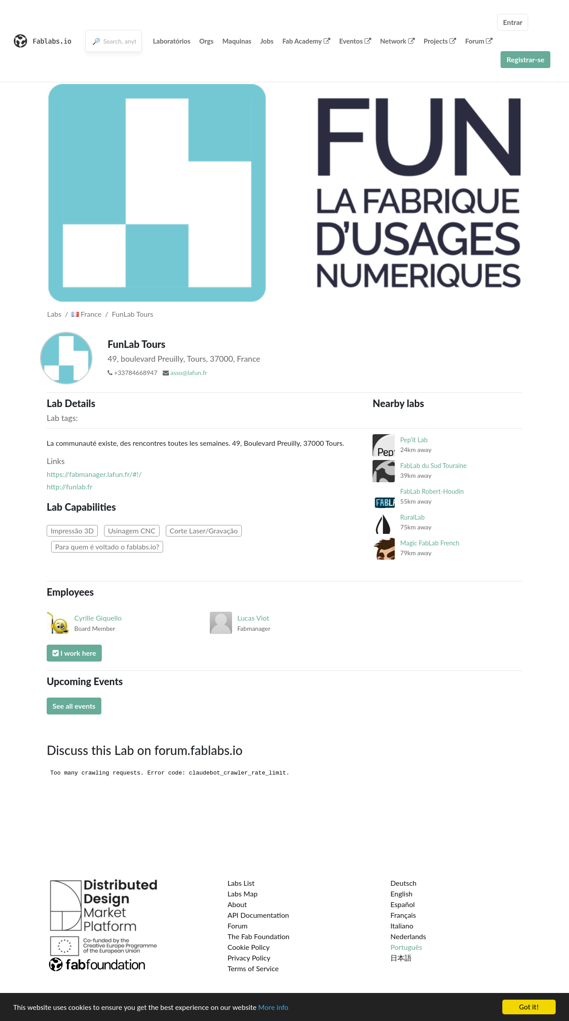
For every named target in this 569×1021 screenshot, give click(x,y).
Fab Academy (306, 41)
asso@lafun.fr (188, 372)
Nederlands (408, 936)
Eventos (355, 41)
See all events (74, 706)
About (237, 904)
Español (402, 904)
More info (273, 1007)
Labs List (241, 883)
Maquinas (236, 41)
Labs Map (243, 893)
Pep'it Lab (413, 440)
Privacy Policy (249, 957)
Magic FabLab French (429, 543)
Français (403, 915)
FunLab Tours (132, 314)
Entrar (512, 22)
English (401, 893)
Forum (479, 41)
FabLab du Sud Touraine (433, 465)
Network (397, 41)
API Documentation (258, 915)
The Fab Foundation (259, 936)
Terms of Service (253, 968)
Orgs (206, 41)
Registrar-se (525, 59)
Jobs (266, 41)
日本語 (401, 957)
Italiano (401, 925)
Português (406, 947)
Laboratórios (171, 41)
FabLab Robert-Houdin (432, 491)
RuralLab (412, 517)
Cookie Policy (249, 947)
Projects (440, 41)
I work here (74, 653)
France (86, 314)
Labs (54, 314)
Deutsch (403, 883)
